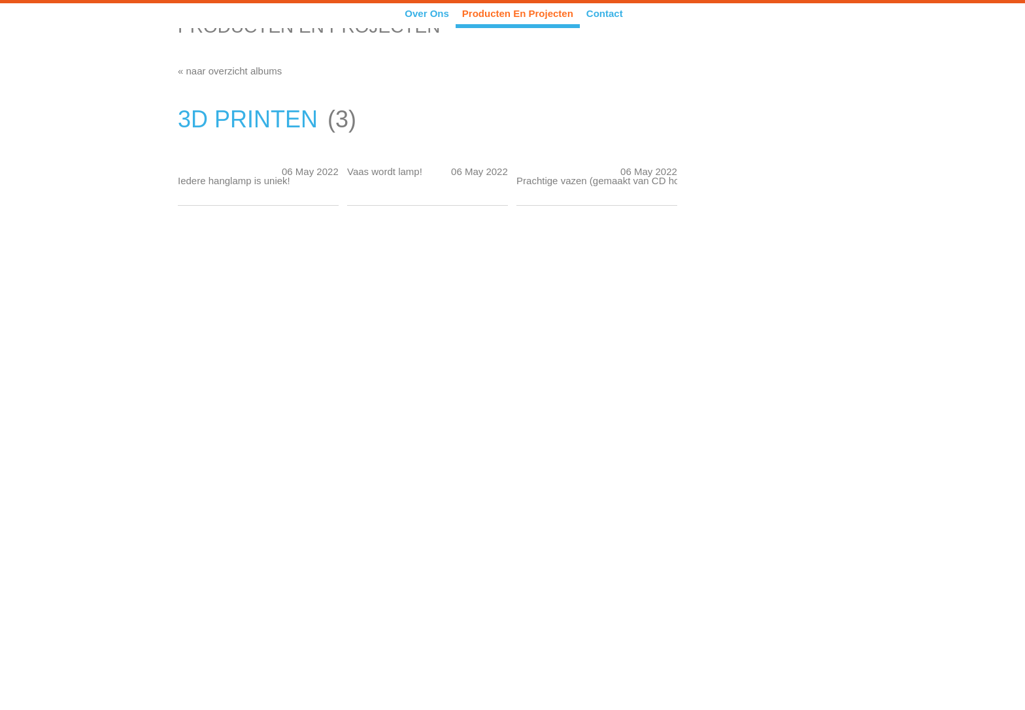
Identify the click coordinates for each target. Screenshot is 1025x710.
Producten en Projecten (517, 13)
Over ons (427, 13)
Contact (604, 13)
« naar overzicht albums (230, 70)
